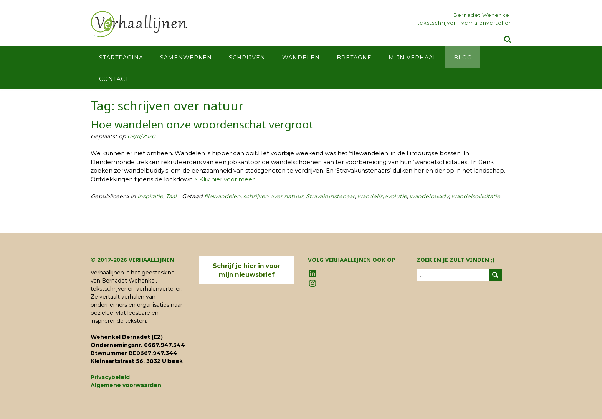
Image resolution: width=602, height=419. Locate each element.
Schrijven (247, 57)
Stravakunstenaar (330, 196)
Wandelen (301, 57)
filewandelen (222, 196)
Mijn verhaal (413, 57)
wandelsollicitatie (476, 196)
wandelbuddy (429, 196)
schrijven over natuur (273, 196)
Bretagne (354, 57)
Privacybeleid (110, 377)
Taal (171, 196)
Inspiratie (150, 196)
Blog (463, 57)
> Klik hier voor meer (224, 179)
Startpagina (121, 57)
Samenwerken (186, 57)
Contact (114, 79)
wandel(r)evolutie (382, 196)
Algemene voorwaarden (126, 385)
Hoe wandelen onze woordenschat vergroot (202, 124)
